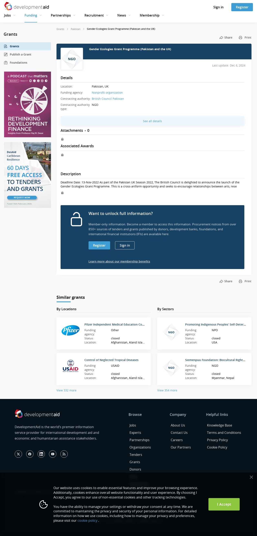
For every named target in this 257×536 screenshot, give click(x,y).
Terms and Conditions (224, 432)
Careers (177, 440)
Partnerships (61, 15)
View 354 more (167, 390)
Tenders (136, 454)
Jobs (7, 15)
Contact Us (179, 432)
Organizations (140, 447)
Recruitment (94, 15)
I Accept (224, 504)
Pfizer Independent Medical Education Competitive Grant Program (130, 324)
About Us (178, 425)
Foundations (15, 63)
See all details (152, 121)
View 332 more (66, 390)
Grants (11, 46)
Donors (135, 469)
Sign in (218, 7)
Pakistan (75, 29)
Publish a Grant (17, 54)
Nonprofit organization (107, 92)
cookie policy (87, 520)
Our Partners (181, 447)
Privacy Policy (217, 440)
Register (242, 7)
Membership (150, 15)
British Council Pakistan (108, 99)
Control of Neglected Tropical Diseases (111, 360)
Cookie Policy (217, 447)
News (121, 15)
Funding (30, 15)
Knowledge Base (219, 425)
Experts (135, 432)
